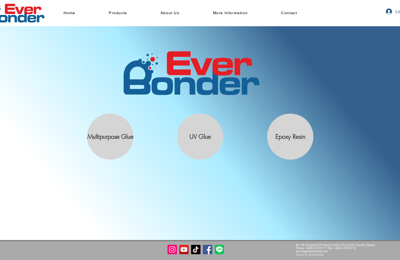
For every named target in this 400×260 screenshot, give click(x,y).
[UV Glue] (200, 137)
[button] (219, 249)
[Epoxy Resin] (290, 137)
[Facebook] (207, 249)
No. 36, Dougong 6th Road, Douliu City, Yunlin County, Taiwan (335, 245)
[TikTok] (195, 249)
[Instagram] (172, 249)
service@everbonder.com (312, 251)
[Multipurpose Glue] (110, 137)
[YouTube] (184, 249)
